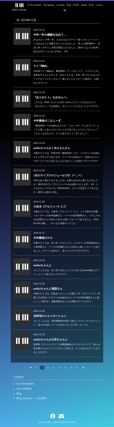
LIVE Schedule (34, 5)
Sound (84, 5)
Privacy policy (45, 422)
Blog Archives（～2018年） (32, 398)
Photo (91, 5)
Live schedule (23, 388)
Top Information (25, 383)
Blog (69, 5)
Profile (76, 5)
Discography (48, 5)
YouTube (60, 5)
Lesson (99, 5)
